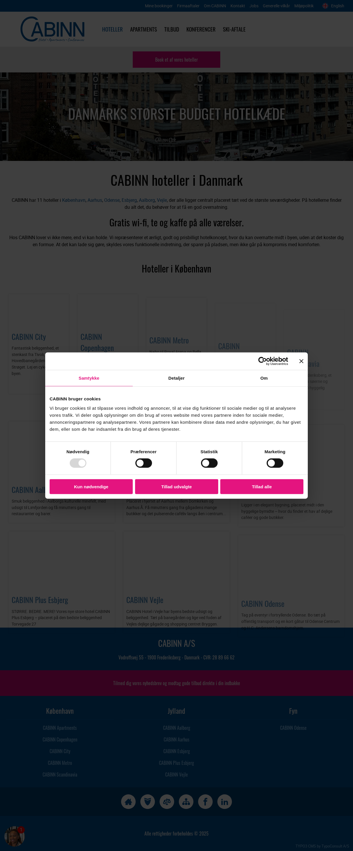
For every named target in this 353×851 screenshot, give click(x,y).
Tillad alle (262, 486)
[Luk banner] (301, 361)
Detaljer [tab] (176, 378)
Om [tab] (264, 378)
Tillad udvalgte (176, 486)
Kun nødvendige (91, 486)
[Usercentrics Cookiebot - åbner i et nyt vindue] (267, 361)
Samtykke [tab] (89, 378)
